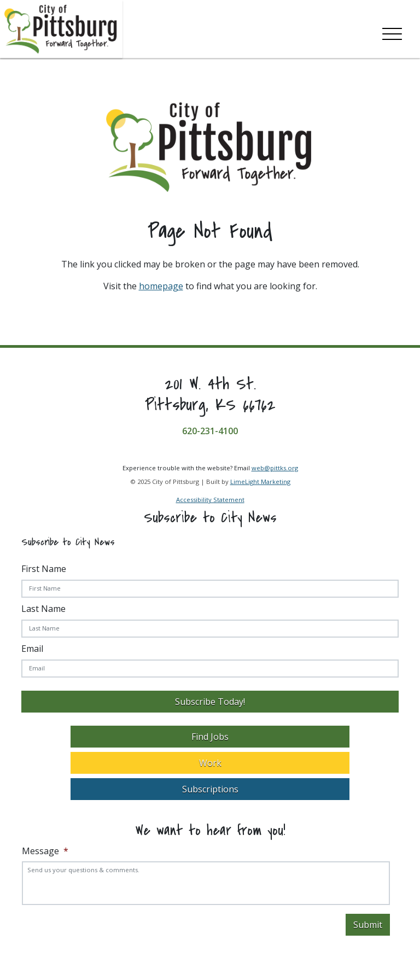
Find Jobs (210, 737)
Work (210, 763)
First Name (43, 569)
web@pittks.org (275, 468)
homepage (161, 286)
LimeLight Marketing (260, 481)
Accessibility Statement (210, 499)
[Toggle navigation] (392, 31)
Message (45, 851)
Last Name (43, 609)
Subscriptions (210, 789)
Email (32, 649)
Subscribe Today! (210, 702)
